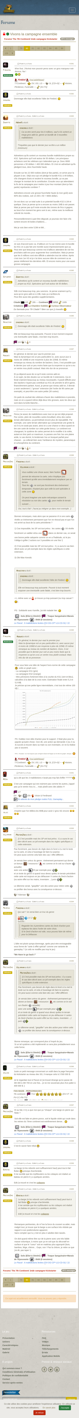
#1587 (71, 349)
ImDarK (19, 123)
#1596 (71, 1066)
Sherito (6, 123)
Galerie (5, 1352)
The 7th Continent (21, 39)
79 (21, 48)
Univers (6, 1342)
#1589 (71, 455)
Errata (45, 1352)
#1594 (71, 901)
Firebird (7, 70)
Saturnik (7, 277)
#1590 (71, 630)
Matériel (6, 1349)
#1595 (71, 961)
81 (33, 48)
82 (38, 48)
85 (56, 48)
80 (27, 48)
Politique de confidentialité (15, 1375)
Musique (46, 1345)
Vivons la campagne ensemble (30, 34)
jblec (5, 812)
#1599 (71, 1163)
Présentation (8, 1338)
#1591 (71, 773)
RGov (5, 779)
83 (44, 48)
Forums (8, 39)
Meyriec (6, 908)
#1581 (71, 64)
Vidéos (45, 1342)
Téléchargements (50, 1349)
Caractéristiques (10, 1345)
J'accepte (65, 1408)
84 (50, 48)
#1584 (71, 239)
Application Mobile (51, 1356)
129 (6, 53)
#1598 (71, 1141)
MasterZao (8, 462)
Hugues (6, 356)
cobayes (41, 1183)
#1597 (71, 1105)
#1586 (71, 316)
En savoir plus (49, 1407)
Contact (6, 1379)
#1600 (71, 1189)
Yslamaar (24, 467)
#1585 (71, 270)
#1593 (71, 828)
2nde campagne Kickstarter (44, 39)
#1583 (71, 116)
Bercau (6, 1170)
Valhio (6, 1073)
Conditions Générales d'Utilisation (18, 1372)
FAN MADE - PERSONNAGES (28, 1091)
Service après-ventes (12, 1383)
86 (62, 48)
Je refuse (39, 1413)
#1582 (71, 94)
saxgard (6, 100)
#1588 (71, 409)
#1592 (71, 806)
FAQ (44, 1338)
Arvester (7, 322)
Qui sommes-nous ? (12, 1368)
